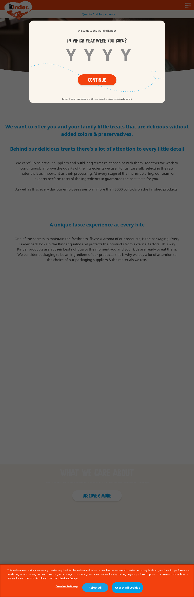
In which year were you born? (97, 41)
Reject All (95, 588)
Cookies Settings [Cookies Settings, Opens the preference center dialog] (67, 587)
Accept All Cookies (127, 588)
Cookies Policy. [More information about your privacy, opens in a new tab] (68, 578)
